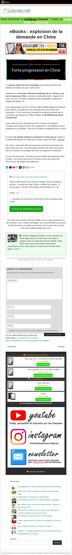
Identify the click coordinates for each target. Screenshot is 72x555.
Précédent (11, 347)
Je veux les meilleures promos (26, 209)
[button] (3, 2)
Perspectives (27, 260)
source (61, 140)
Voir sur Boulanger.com (43, 375)
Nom (11, 307)
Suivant (62, 347)
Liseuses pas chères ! (36, 472)
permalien (50, 260)
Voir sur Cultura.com (43, 389)
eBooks (24, 258)
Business (62, 258)
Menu (7, 2)
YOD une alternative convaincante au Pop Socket (30, 497)
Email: (12, 193)
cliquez (48, 20)
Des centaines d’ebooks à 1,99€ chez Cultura (34, 526)
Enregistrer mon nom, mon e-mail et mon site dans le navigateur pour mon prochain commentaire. (33, 330)
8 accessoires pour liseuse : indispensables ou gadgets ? (39, 500)
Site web (10, 325)
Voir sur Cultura (43, 364)
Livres (20, 260)
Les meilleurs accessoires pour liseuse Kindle (35, 516)
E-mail (11, 316)
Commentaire (12, 280)
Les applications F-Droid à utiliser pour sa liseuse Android (39, 487)
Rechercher (13, 539)
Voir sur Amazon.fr (43, 399)
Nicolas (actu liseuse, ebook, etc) (40, 258)
